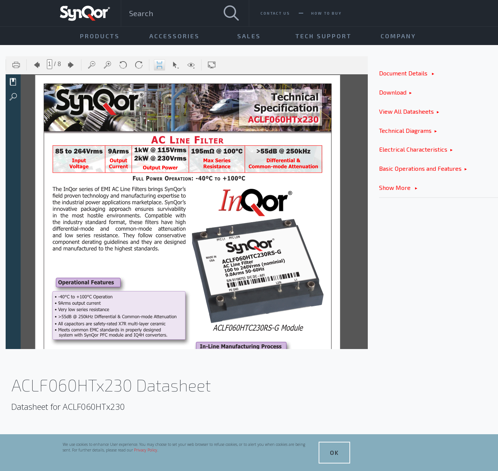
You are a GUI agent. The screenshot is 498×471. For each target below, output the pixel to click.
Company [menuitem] (398, 35)
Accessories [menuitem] (174, 35)
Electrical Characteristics (413, 149)
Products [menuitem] (100, 35)
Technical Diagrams (405, 130)
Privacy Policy (145, 450)
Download (392, 92)
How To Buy (326, 13)
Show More (395, 187)
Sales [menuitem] (249, 35)
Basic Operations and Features (420, 168)
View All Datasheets (406, 111)
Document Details (404, 73)
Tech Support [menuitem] (323, 35)
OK (334, 452)
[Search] (231, 13)
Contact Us (275, 13)
